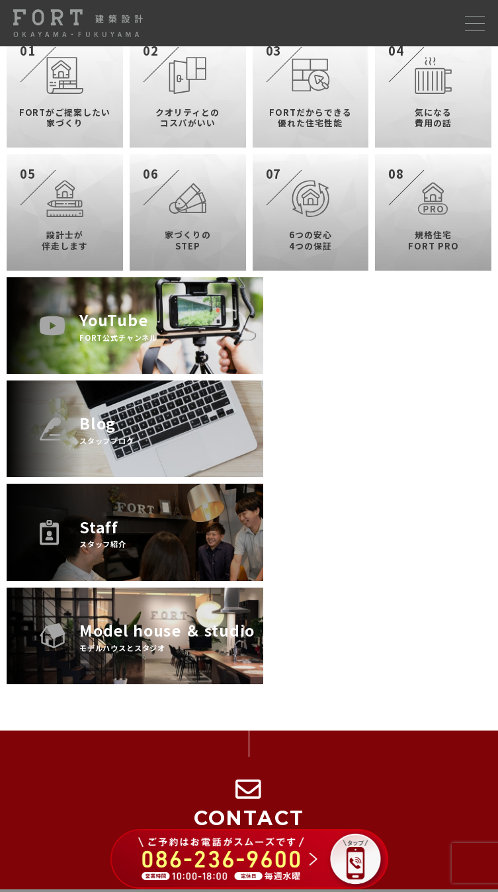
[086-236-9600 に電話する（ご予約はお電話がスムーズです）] (249, 860)
